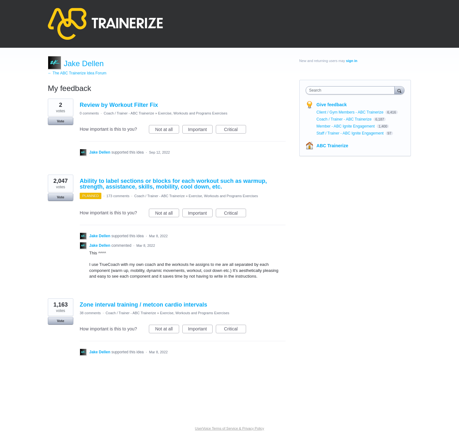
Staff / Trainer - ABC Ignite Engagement (351, 133)
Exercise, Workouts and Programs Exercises (192, 113)
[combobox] (352, 90)
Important (200, 130)
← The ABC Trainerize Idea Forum (77, 73)
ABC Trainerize (332, 145)
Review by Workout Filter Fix (119, 105)
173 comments (117, 196)
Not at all (167, 130)
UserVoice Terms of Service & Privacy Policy (229, 428)
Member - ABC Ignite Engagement (346, 126)
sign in (351, 61)
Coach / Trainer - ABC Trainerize (129, 113)
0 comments (89, 113)
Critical (235, 130)
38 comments (90, 313)
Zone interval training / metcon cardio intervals (143, 304)
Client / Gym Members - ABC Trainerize (350, 112)
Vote (60, 121)
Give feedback (332, 104)
